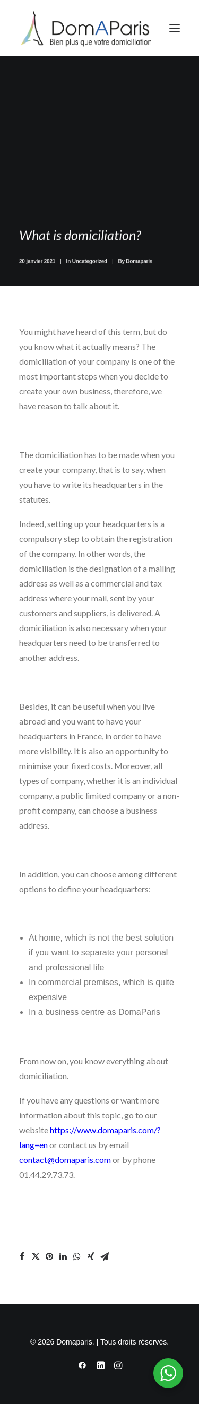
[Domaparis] (85, 28)
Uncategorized (89, 270)
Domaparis (139, 270)
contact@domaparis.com (65, 1160)
